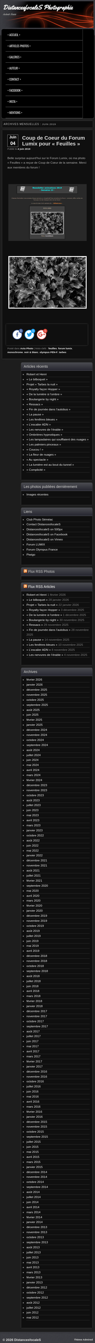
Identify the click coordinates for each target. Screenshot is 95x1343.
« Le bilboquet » (37, 379)
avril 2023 (32, 820)
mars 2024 (33, 775)
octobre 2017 (35, 1021)
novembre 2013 (36, 1232)
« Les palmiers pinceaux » (43, 444)
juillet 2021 (33, 875)
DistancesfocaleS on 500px (44, 529)
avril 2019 (32, 950)
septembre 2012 (37, 1297)
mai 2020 (32, 890)
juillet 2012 (33, 1307)
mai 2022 (32, 850)
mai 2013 (32, 1262)
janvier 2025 (34, 724)
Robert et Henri (36, 374)
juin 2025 (32, 714)
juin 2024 (32, 759)
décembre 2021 (36, 860)
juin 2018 (32, 986)
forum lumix (65, 348)
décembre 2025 (36, 689)
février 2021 (34, 880)
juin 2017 (32, 1041)
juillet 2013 (33, 1252)
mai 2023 (32, 815)
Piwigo (30, 554)
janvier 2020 (34, 910)
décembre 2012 (36, 1287)
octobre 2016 (35, 1081)
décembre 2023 (36, 785)
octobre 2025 (35, 699)
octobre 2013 (35, 1237)
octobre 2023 (35, 795)
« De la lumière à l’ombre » (44, 394)
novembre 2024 (36, 734)
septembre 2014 (37, 1186)
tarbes (62, 352)
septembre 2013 (37, 1242)
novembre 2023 (36, 790)
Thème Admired (83, 1339)
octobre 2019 (35, 925)
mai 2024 (32, 764)
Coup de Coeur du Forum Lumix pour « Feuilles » (53, 140)
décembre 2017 (36, 1011)
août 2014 (33, 1191)
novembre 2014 (36, 1176)
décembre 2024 (36, 729)
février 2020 (34, 905)
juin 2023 (32, 810)
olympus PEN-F (49, 352)
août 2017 (33, 1031)
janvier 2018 (34, 1006)
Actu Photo (26, 348)
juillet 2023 (33, 805)
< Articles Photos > (19, 46)
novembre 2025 (36, 694)
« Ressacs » (34, 404)
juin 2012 (32, 1312)
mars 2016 (33, 1106)
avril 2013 (32, 1267)
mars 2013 (33, 1272)
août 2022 (33, 840)
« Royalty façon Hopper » (43, 389)
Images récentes (37, 494)
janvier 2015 (34, 1166)
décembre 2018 (36, 955)
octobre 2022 (35, 835)
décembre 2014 (36, 1172)
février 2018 (34, 1001)
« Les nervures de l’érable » (44, 429)
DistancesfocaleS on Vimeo (44, 539)
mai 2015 (32, 1151)
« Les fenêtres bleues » (41, 419)
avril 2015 (32, 1156)
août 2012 (33, 1302)
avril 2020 (32, 895)
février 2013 (34, 1277)
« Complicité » (35, 469)
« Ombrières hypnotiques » (44, 434)
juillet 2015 (33, 1141)
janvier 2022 (34, 855)
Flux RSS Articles (41, 587)
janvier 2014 (34, 1222)
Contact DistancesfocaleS (43, 524)
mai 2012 (32, 1317)
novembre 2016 (36, 1076)
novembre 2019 (36, 920)
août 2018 (33, 976)
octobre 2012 (35, 1292)
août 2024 (33, 750)
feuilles (52, 348)
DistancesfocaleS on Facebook (46, 534)
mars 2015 (33, 1161)
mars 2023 (33, 825)
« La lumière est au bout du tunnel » (50, 464)
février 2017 (34, 1061)
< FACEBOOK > (15, 90)
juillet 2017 (33, 1036)
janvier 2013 (34, 1282)
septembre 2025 (37, 704)
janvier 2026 (34, 684)
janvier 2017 (34, 1066)
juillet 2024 (33, 755)
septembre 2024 (37, 745)
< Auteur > (14, 68)
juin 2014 (32, 1202)
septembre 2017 (37, 1026)
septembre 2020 (37, 885)
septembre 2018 (37, 971)
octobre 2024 (35, 739)
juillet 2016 (33, 1086)
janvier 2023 (34, 830)
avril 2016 (32, 1101)
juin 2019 (32, 940)
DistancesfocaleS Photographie (37, 7)
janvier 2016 (34, 1116)
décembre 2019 (36, 915)
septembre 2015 (37, 1136)
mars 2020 (33, 900)
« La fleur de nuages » (41, 454)
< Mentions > (15, 112)
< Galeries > (14, 57)
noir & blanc (31, 352)
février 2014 (34, 1217)
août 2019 (33, 930)
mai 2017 (32, 1046)
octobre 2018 (35, 965)
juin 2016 (32, 1091)
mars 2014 (33, 1212)
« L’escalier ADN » (38, 424)
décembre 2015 (36, 1121)
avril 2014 (32, 1207)
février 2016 (34, 1111)
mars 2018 (33, 996)
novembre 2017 (36, 1016)
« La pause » (35, 414)
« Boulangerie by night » (42, 399)
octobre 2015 (35, 1131)
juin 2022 (32, 845)
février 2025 (34, 719)
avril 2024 (32, 770)
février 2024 (34, 780)
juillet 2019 (33, 935)
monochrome (15, 352)
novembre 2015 (36, 1126)
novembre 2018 (36, 960)
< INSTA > (12, 101)
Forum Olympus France (42, 549)
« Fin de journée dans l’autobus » (48, 409)
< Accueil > (14, 35)
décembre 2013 (36, 1227)
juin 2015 (32, 1146)
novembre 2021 (36, 865)
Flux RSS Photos (41, 572)
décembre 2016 (36, 1071)
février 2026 (34, 679)
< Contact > (14, 79)
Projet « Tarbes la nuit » (42, 384)
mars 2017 (33, 1056)
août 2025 (33, 709)
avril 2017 (32, 1051)
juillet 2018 (33, 981)
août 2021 (33, 870)
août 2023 (33, 800)
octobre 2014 (35, 1181)
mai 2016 (32, 1096)
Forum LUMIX (35, 544)
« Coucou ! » (34, 449)
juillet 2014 (33, 1197)
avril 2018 (32, 990)
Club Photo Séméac (39, 519)
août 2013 (33, 1247)
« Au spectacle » (37, 459)
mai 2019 (32, 945)
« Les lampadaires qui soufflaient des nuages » (57, 439)
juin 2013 (32, 1257)
